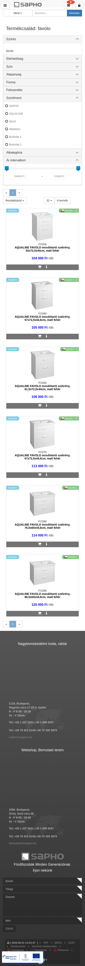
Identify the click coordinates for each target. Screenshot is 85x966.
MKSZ (58, 942)
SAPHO (14, 105)
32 (49, 200)
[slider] (7, 168)
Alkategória (14, 152)
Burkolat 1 (15, 136)
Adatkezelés (17, 946)
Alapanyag (13, 74)
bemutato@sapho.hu (22, 843)
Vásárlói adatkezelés (44, 946)
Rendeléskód (15, 200)
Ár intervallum (16, 160)
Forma (10, 82)
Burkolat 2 (15, 144)
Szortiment (13, 98)
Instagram (15, 950)
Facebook (38, 950)
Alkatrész (15, 129)
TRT (45, 942)
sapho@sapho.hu (20, 737)
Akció (12, 121)
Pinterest (61, 950)
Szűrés (11, 39)
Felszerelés (14, 90)
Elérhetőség (14, 58)
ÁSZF (71, 942)
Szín (9, 66)
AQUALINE (16, 113)
